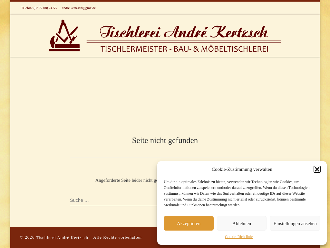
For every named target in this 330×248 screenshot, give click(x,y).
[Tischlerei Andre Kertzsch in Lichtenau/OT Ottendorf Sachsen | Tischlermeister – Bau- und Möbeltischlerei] (165, 35)
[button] (317, 169)
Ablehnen (241, 223)
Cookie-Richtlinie (239, 236)
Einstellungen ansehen (295, 223)
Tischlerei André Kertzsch (62, 237)
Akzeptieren (188, 223)
